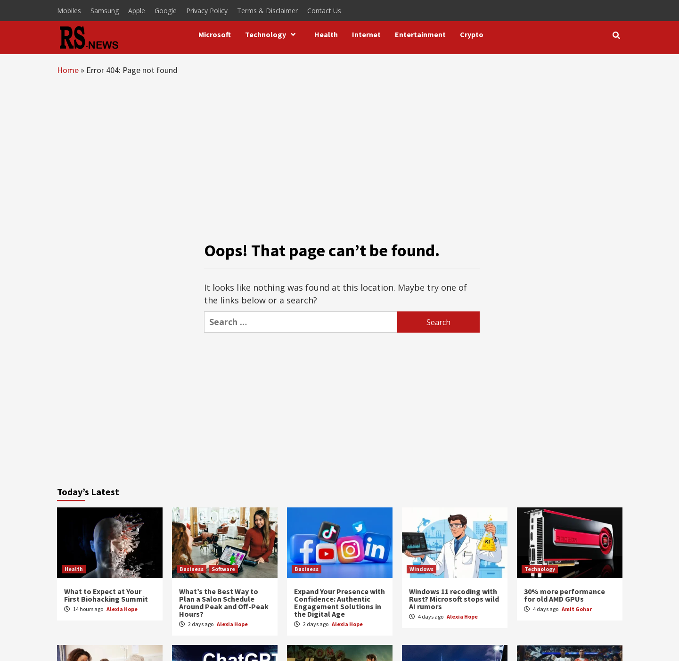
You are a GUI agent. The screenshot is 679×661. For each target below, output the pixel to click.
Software (223, 568)
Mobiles (69, 10)
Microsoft (214, 34)
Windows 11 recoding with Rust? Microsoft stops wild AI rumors (454, 599)
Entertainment (420, 34)
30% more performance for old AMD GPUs (564, 595)
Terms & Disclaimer (267, 10)
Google (166, 10)
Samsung (104, 10)
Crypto (471, 34)
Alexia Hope (122, 608)
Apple (136, 10)
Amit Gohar (577, 608)
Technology (272, 34)
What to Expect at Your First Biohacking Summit (106, 595)
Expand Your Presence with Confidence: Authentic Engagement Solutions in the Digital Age (339, 603)
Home (68, 70)
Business (192, 568)
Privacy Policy (207, 10)
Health (326, 34)
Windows (421, 568)
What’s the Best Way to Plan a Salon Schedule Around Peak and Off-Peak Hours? (224, 603)
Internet (366, 34)
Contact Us (324, 10)
